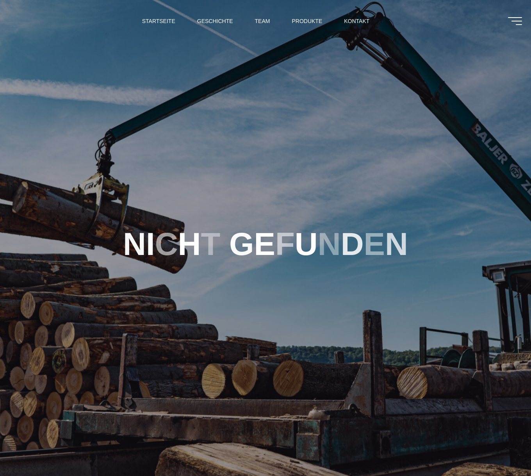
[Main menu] (510, 23)
